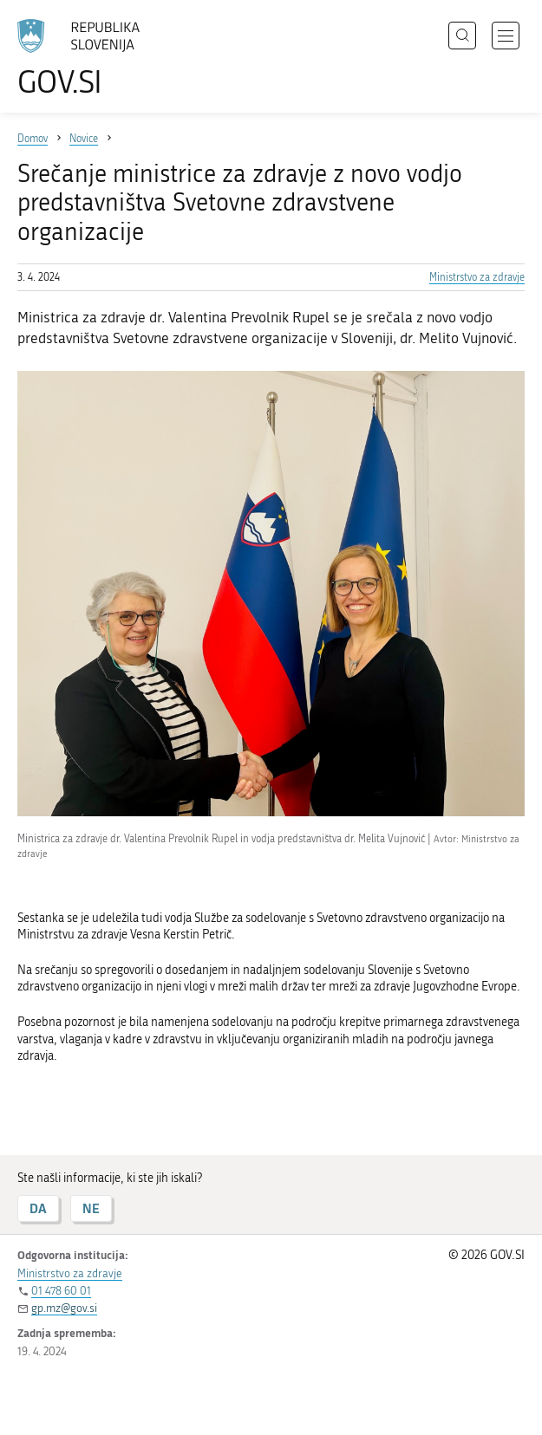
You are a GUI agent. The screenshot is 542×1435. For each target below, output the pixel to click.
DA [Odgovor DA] (38, 1208)
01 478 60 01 (61, 1290)
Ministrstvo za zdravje (477, 277)
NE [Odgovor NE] (91, 1208)
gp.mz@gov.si (64, 1308)
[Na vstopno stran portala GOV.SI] (86, 58)
